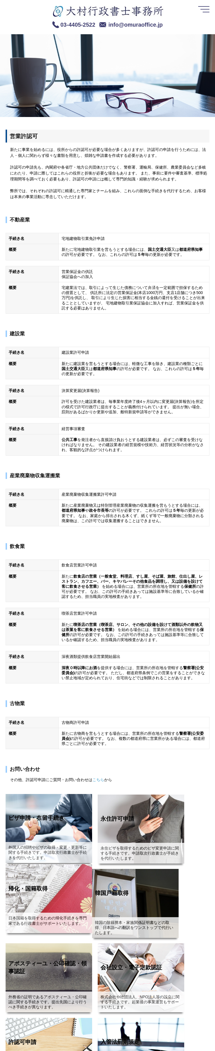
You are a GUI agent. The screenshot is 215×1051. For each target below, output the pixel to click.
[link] (20, 1036)
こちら (98, 779)
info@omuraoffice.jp (135, 25)
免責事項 (64, 1039)
